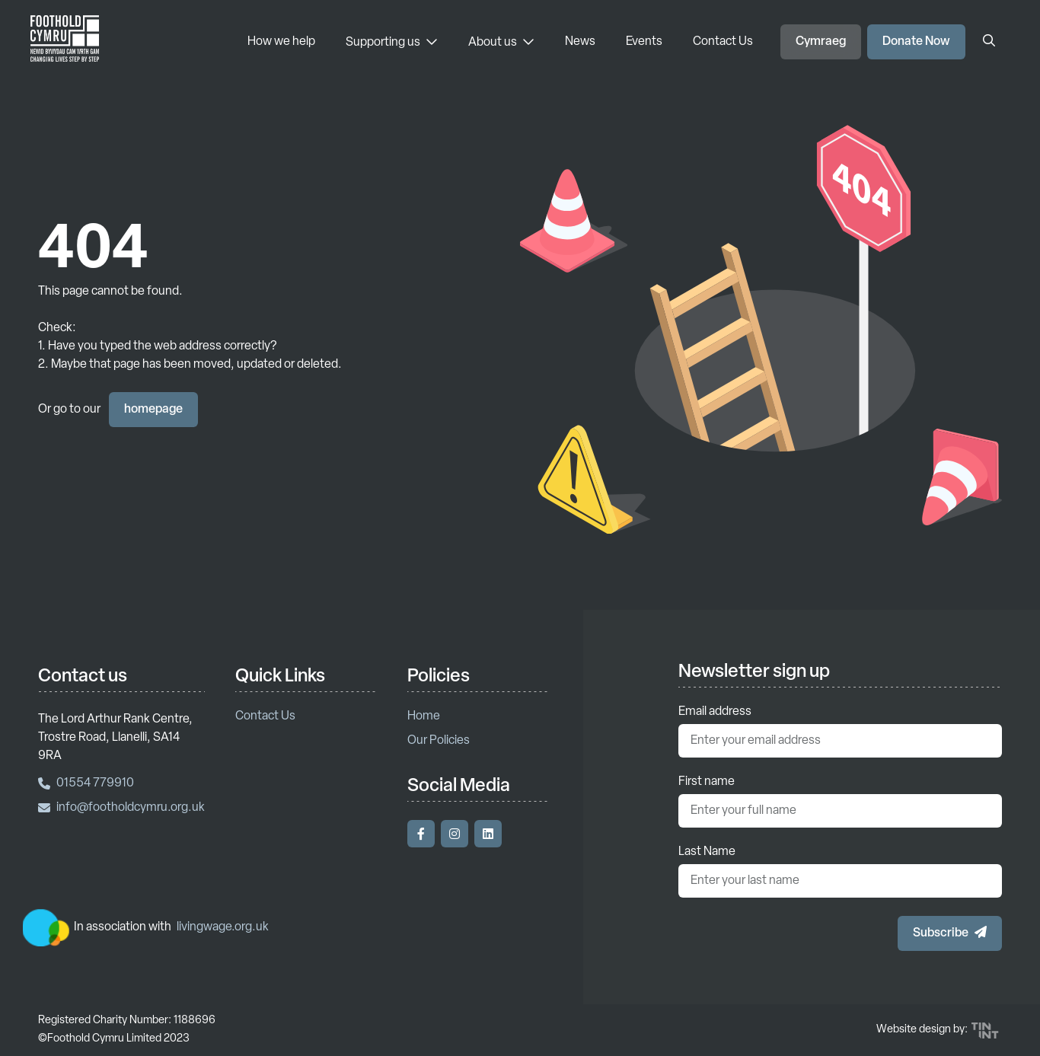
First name (706, 782)
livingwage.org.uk (223, 927)
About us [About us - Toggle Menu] (501, 42)
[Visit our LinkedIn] (488, 833)
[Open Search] (989, 41)
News (580, 42)
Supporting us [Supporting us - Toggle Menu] (392, 42)
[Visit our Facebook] (421, 833)
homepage (153, 410)
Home (423, 716)
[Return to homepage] (64, 42)
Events (644, 42)
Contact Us (723, 42)
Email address (714, 712)
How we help (281, 42)
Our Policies (438, 741)
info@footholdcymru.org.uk (121, 808)
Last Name (706, 852)
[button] (950, 933)
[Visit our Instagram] (454, 833)
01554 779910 (86, 783)
